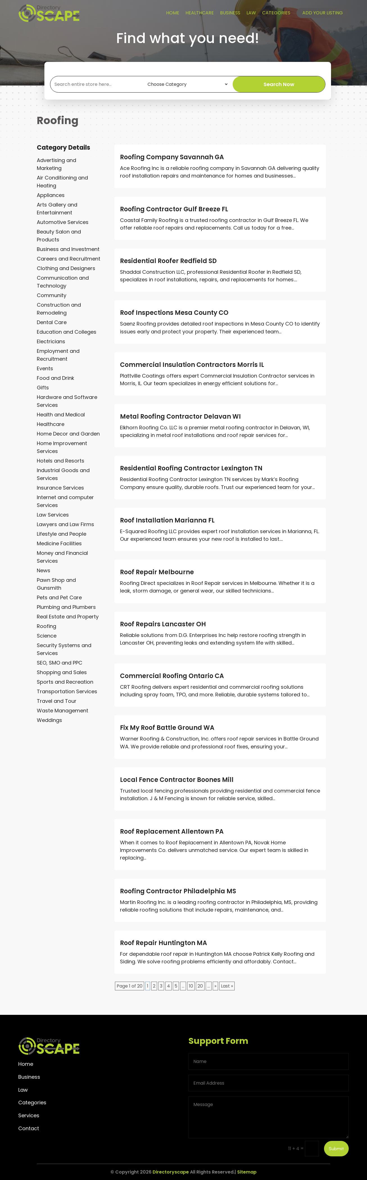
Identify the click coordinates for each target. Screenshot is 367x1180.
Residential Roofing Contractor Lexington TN (191, 468)
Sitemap (247, 1172)
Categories (276, 13)
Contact (28, 1128)
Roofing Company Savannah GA (172, 157)
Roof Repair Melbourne (157, 572)
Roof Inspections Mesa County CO (174, 312)
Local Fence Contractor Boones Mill (177, 779)
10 (191, 986)
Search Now (279, 84)
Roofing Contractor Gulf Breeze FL (174, 209)
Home (172, 13)
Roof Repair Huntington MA (163, 943)
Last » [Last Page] (227, 986)
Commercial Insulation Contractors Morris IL (192, 364)
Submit (336, 1148)
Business (230, 13)
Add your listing (322, 13)
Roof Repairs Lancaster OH (163, 624)
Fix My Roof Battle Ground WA (167, 727)
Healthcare (199, 13)
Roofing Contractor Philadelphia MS (178, 891)
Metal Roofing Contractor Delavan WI (180, 416)
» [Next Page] (215, 986)
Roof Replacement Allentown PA (172, 831)
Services (28, 1115)
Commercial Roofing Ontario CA (172, 676)
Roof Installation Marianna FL (167, 520)
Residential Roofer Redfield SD (168, 261)
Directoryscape (171, 1172)
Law (251, 13)
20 (200, 986)
